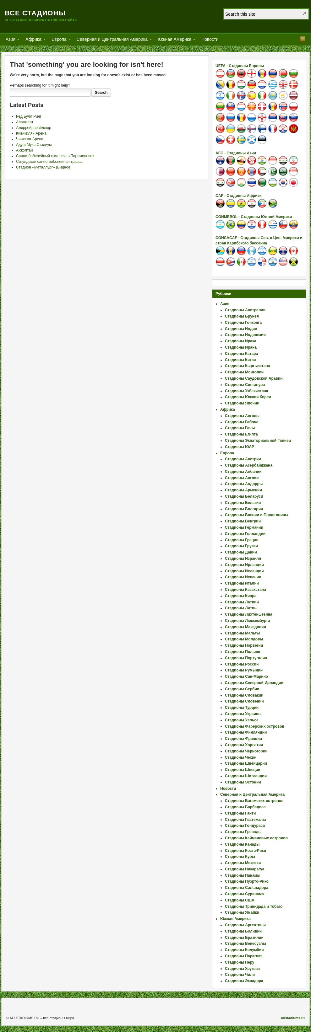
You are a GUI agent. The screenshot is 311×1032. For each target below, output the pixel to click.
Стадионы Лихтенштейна (248, 614)
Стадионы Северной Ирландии (254, 683)
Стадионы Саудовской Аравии (254, 378)
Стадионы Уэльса (242, 720)
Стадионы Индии (241, 329)
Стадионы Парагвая (244, 956)
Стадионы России (242, 664)
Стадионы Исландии (244, 571)
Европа (59, 40)
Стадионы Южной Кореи (248, 397)
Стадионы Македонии (245, 627)
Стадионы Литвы (241, 608)
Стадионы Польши (242, 652)
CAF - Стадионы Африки (239, 196)
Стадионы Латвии (242, 602)
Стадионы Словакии (244, 695)
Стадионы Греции (242, 540)
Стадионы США (239, 900)
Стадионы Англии (242, 478)
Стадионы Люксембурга (247, 620)
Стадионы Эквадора (244, 981)
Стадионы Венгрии (243, 521)
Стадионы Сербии (242, 689)
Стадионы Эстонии (243, 782)
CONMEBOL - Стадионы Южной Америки (254, 217)
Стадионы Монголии (244, 372)
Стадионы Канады (242, 844)
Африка (33, 40)
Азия (10, 40)
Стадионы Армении (243, 490)
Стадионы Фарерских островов (254, 726)
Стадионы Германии (244, 527)
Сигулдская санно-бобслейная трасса (49, 161)
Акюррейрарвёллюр (33, 128)
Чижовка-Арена (29, 139)
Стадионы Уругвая (242, 968)
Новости (209, 39)
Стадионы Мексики (243, 863)
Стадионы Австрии (243, 459)
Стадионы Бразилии (244, 937)
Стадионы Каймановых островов (256, 838)
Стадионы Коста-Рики (245, 850)
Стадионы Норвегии (244, 645)
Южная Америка (174, 40)
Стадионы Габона (241, 422)
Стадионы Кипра (240, 596)
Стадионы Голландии (245, 534)
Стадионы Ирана (241, 347)
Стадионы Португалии (246, 658)
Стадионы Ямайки (242, 912)
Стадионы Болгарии (244, 509)
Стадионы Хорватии (244, 745)
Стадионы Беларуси (244, 496)
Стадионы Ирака (240, 341)
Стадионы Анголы (242, 416)
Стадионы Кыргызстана (247, 366)
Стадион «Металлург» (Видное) (44, 167)
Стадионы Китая (240, 360)
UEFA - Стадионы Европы (240, 66)
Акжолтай (24, 150)
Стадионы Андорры (244, 484)
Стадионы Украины (243, 714)
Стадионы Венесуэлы (245, 943)
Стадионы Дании (241, 552)
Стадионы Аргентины (245, 925)
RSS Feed (303, 39)
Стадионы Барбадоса (245, 807)
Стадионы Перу (239, 962)
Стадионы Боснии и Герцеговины (256, 515)
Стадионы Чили (240, 974)
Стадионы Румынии (244, 670)
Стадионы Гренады (243, 832)
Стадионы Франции (243, 738)
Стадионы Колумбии (244, 950)
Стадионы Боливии (243, 931)
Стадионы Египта (241, 434)
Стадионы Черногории (246, 751)
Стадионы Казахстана (245, 589)
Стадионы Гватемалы (245, 819)
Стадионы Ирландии (244, 565)
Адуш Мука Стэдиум (34, 144)
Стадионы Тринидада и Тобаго (253, 906)
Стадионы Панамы (242, 875)
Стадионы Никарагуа (244, 869)
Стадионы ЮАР (239, 447)
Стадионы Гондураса (245, 825)
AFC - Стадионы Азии (236, 153)
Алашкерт (24, 122)
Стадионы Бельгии (243, 502)
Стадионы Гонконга (243, 322)
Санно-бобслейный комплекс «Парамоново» (55, 156)
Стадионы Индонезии (245, 335)
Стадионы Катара (241, 353)
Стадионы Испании (243, 577)
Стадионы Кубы (240, 856)
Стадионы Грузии (241, 546)
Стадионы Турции (242, 707)
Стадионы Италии (242, 583)
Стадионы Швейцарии (246, 763)
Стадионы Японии (242, 403)
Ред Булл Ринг (28, 116)
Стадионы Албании (243, 471)
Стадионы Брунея (242, 316)
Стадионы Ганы (240, 428)
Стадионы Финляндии (246, 732)
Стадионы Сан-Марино (246, 676)
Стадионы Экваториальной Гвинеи (258, 440)
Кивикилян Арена (31, 133)
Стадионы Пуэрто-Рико (247, 881)
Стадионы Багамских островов (254, 801)
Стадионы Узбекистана (246, 391)
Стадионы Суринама (244, 894)
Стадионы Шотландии (246, 776)
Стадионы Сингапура (245, 384)
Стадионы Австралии (245, 310)
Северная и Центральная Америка (112, 40)
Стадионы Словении (244, 701)
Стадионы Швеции (242, 769)
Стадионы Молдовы (244, 639)
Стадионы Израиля (243, 558)
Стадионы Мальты (242, 633)
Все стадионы (35, 13)
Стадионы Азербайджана (248, 465)
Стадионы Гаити (240, 813)
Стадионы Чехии (241, 757)
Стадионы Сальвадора (246, 887)
